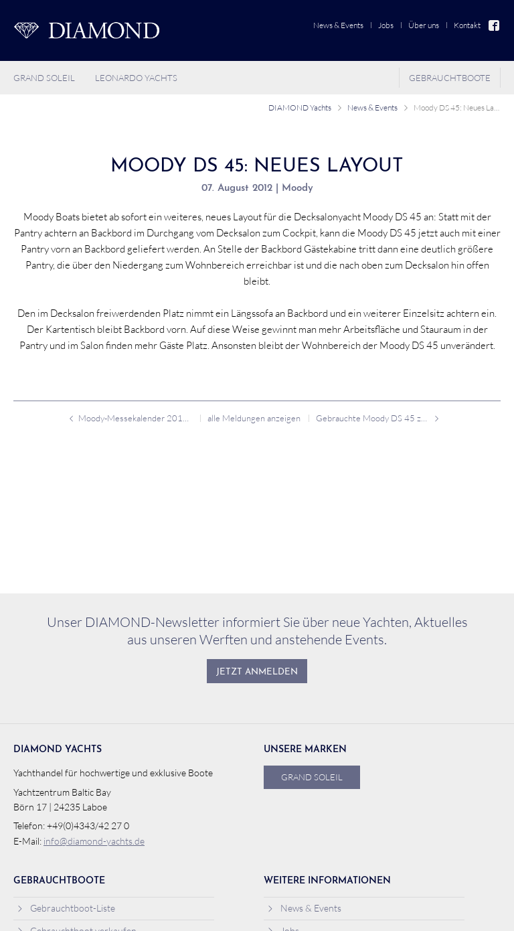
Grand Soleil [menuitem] (44, 77)
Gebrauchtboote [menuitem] (450, 77)
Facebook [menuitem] (495, 25)
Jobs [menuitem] (386, 25)
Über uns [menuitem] (423, 25)
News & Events (372, 107)
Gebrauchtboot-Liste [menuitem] (66, 908)
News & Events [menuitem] (338, 25)
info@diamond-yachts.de (94, 841)
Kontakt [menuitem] (467, 25)
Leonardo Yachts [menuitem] (136, 77)
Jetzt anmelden (257, 672)
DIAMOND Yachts (299, 107)
